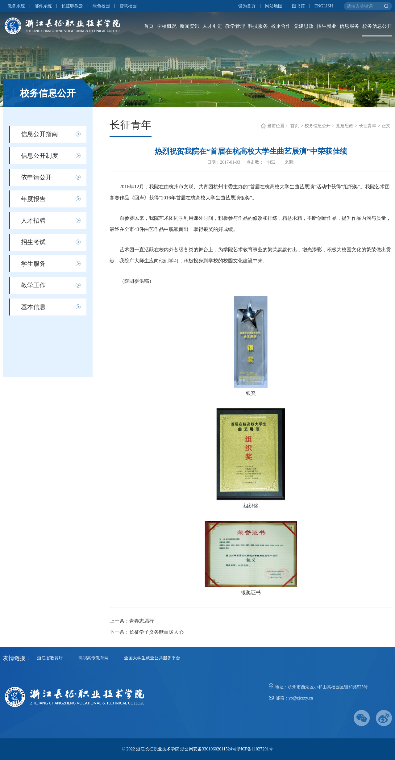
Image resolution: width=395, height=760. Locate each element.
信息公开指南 (39, 134)
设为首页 (247, 6)
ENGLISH (323, 6)
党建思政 (304, 26)
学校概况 (167, 26)
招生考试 (33, 242)
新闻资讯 (189, 26)
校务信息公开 (377, 26)
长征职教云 (72, 6)
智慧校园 (128, 6)
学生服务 (33, 263)
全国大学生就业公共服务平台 (152, 658)
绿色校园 (101, 6)
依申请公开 (36, 177)
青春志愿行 (141, 621)
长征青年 (367, 125)
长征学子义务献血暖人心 (156, 632)
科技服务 (258, 26)
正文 (386, 125)
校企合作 (281, 26)
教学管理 (235, 26)
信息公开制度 (39, 155)
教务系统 (16, 6)
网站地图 (273, 6)
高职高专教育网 (93, 658)
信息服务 (349, 26)
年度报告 (33, 198)
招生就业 (326, 26)
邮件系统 (43, 6)
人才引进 (212, 26)
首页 (149, 26)
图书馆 (298, 6)
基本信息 (33, 306)
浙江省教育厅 (50, 658)
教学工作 (33, 285)
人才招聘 (33, 220)
